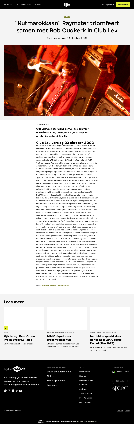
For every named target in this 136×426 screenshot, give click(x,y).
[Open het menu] (8, 4)
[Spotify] (5, 390)
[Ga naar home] (67, 4)
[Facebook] (13, 390)
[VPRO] (120, 388)
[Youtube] (20, 390)
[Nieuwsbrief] (123, 4)
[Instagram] (9, 390)
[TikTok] (16, 390)
